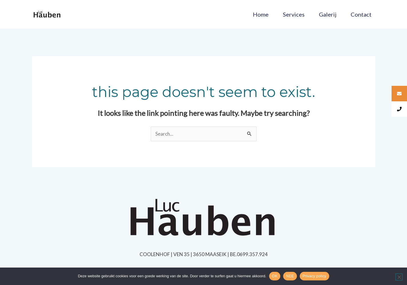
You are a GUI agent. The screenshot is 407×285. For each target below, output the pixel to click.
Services (294, 14)
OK (274, 276)
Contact (361, 14)
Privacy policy (314, 276)
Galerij (327, 14)
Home (261, 14)
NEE (290, 276)
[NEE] (399, 277)
